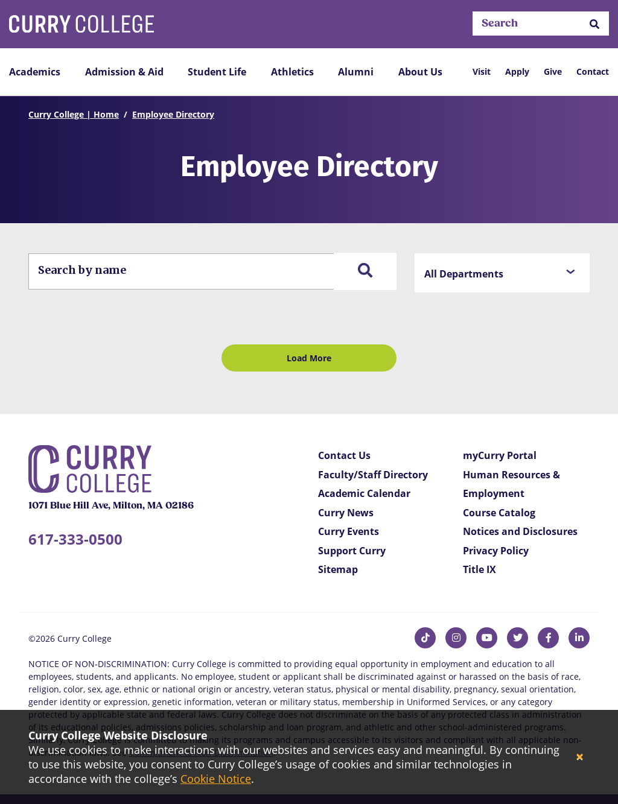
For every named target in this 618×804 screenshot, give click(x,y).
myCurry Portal (500, 455)
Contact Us (344, 455)
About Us (420, 71)
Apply (517, 71)
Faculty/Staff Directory (373, 474)
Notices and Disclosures (520, 531)
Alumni (356, 71)
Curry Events (348, 531)
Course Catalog (499, 512)
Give (553, 71)
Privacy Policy (496, 550)
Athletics (292, 71)
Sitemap (338, 569)
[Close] (580, 757)
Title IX (479, 569)
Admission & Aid (124, 71)
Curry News (346, 512)
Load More (309, 358)
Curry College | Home (73, 114)
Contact (592, 71)
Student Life (217, 71)
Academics (34, 71)
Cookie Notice (215, 778)
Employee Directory (173, 114)
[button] (594, 24)
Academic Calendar (364, 493)
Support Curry (352, 550)
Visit (482, 71)
